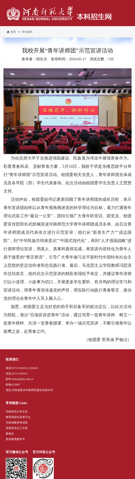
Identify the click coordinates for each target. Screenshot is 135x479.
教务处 (10, 433)
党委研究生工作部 (17, 428)
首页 (13, 31)
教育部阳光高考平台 (18, 417)
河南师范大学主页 (17, 411)
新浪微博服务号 (15, 439)
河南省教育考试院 (17, 422)
